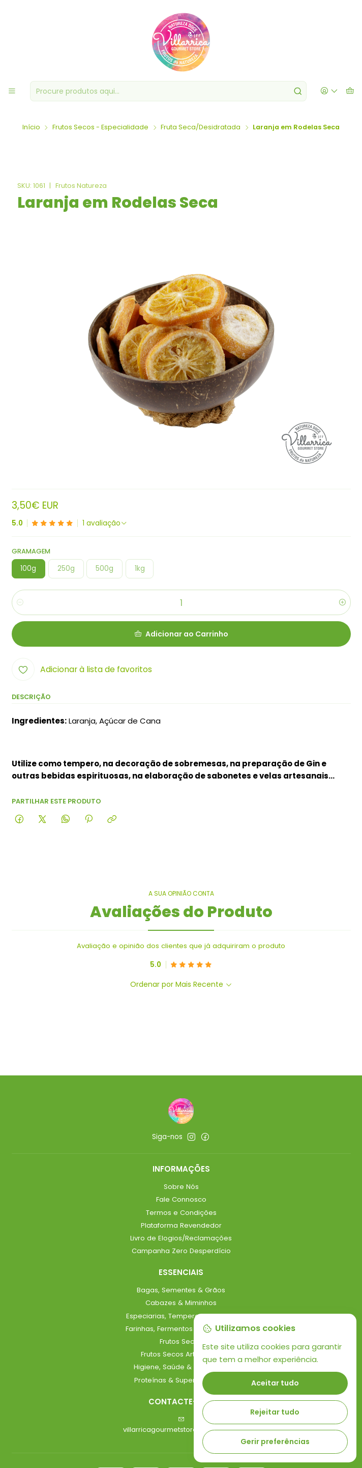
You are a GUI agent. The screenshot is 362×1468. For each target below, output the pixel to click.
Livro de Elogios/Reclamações (181, 1238)
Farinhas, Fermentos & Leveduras (181, 1329)
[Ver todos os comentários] (105, 523)
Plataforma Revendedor (181, 1225)
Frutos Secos (181, 1341)
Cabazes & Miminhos (181, 1303)
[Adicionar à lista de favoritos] (82, 669)
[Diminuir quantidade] (20, 603)
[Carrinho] (350, 91)
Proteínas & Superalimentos (181, 1380)
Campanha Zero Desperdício (181, 1251)
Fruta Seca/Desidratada (200, 127)
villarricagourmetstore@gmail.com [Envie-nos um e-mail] (181, 1425)
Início (31, 127)
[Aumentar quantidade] (342, 603)
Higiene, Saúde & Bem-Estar (181, 1367)
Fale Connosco (181, 1199)
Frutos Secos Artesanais (181, 1354)
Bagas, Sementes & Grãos (181, 1290)
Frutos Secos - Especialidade (100, 127)
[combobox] (168, 91)
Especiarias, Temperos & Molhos (181, 1316)
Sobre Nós (181, 1187)
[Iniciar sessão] (329, 91)
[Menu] (12, 91)
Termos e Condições (181, 1212)
